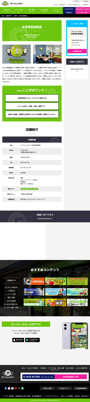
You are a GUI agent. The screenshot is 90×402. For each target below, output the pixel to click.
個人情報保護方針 (37, 396)
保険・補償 (31, 10)
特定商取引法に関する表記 (22, 396)
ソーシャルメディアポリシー (51, 396)
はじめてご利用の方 (59, 5)
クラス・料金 (19, 10)
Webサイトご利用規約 (67, 396)
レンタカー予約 (82, 10)
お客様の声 (86, 5)
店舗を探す (69, 10)
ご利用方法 (6, 10)
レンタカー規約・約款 (11, 307)
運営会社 (77, 396)
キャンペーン (56, 10)
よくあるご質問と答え (74, 5)
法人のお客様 (44, 10)
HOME (23, 368)
